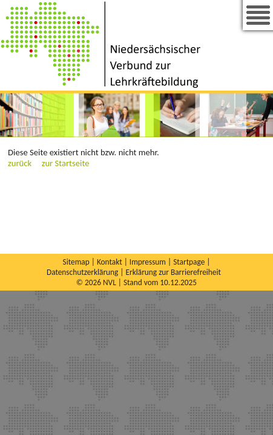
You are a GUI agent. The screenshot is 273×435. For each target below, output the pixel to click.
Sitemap (76, 262)
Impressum (148, 262)
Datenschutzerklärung (82, 272)
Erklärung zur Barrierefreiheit (173, 272)
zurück (19, 163)
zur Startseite (66, 163)
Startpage (189, 262)
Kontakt (109, 262)
